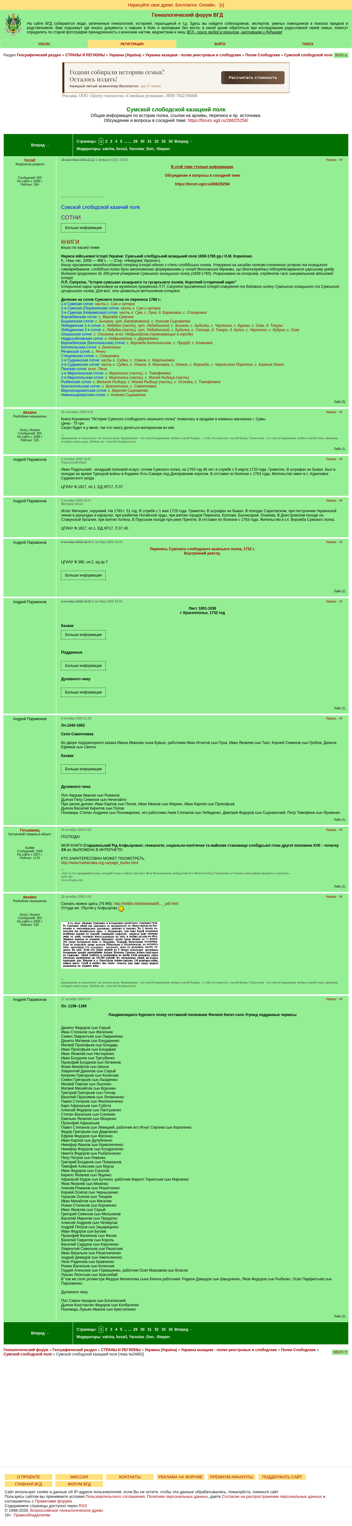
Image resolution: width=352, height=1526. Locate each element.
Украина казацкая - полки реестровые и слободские (193, 55)
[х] (222, 4)
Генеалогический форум (25, 1350)
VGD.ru (44, 44)
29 (135, 141)
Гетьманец (30, 830)
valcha (108, 149)
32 (156, 141)
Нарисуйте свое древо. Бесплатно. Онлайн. (172, 4)
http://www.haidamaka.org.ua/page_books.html (99, 863)
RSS (83, 1505)
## (340, 160)
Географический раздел (39, 55)
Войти (220, 44)
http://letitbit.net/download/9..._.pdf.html (146, 903)
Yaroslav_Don (141, 149)
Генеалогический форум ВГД (187, 15)
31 (150, 141)
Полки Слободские (262, 55)
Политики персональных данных (177, 1496)
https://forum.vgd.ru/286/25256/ (218, 120)
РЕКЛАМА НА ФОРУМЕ (180, 1477)
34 (171, 141)
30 (142, 141)
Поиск (308, 44)
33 (163, 141)
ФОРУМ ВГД (79, 1484)
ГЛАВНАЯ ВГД (28, 1484)
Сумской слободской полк (308, 55)
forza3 (121, 149)
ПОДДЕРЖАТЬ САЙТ (282, 1477)
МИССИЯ (79, 1477)
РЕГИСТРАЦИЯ (132, 44)
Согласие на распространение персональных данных (272, 1496)
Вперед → (40, 145)
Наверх (331, 160)
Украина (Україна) (125, 55)
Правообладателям (32, 1515)
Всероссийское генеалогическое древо (66, 1510)
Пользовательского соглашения (115, 1496)
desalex (29, 412)
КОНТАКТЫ (130, 1477)
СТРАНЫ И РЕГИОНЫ (85, 55)
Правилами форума (53, 1501)
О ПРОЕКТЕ (28, 1477)
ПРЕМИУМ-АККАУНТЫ (231, 1477)
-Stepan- (163, 149)
